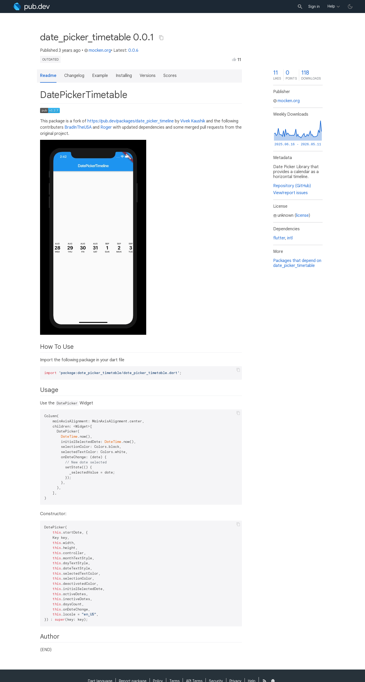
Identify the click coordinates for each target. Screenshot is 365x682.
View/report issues (290, 192)
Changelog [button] (74, 75)
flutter (279, 238)
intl (290, 238)
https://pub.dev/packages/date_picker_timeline (130, 121)
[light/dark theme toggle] (350, 6)
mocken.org (97, 50)
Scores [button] (170, 75)
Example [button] (100, 75)
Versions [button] (148, 75)
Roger (106, 127)
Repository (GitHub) (292, 185)
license (302, 215)
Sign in (314, 6)
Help (331, 6)
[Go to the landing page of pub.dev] (31, 6)
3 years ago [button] (70, 50)
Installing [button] (124, 75)
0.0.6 (133, 50)
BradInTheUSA (78, 127)
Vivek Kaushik (192, 121)
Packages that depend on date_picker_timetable (297, 263)
